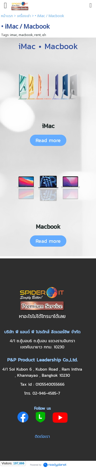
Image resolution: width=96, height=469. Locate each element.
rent (37, 35)
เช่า (44, 35)
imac (13, 35)
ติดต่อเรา (42, 436)
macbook (26, 35)
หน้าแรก (7, 16)
